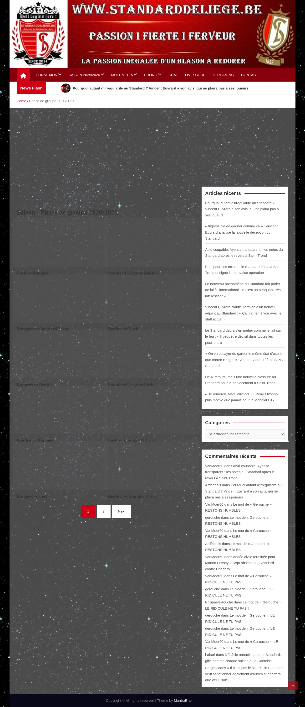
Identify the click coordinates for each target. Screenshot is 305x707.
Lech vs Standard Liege (131, 440)
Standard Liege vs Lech (131, 384)
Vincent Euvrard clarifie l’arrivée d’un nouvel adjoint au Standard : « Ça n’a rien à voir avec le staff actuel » (243, 313)
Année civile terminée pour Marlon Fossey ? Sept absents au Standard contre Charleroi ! (240, 563)
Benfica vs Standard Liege (133, 496)
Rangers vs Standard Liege (43, 328)
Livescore (195, 75)
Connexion (46, 75)
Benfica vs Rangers (35, 440)
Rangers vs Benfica (35, 384)
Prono (150, 75)
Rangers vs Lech (33, 496)
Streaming (223, 75)
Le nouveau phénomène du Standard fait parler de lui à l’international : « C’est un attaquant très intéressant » (243, 290)
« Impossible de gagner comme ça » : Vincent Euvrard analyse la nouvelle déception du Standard (241, 232)
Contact (249, 75)
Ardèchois (213, 485)
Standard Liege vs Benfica (133, 273)
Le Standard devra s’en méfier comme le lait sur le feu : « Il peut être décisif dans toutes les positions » (243, 336)
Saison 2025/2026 (84, 75)
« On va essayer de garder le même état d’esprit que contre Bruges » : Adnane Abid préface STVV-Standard (245, 359)
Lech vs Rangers (33, 273)
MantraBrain (183, 700)
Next (121, 511)
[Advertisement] (152, 143)
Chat (173, 75)
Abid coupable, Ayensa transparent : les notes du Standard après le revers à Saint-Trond (240, 472)
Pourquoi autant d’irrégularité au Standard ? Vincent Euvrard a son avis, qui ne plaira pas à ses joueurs (242, 209)
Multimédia (122, 75)
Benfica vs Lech (123, 328)
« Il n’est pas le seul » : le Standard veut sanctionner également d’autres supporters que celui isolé (244, 674)
